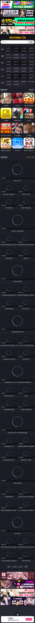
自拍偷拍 (16, 55)
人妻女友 (23, 75)
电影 (2, 63)
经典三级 (16, 64)
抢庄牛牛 (31, 51)
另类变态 (31, 64)
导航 (2, 83)
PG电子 (9, 48)
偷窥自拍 (8, 68)
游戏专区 (31, 48)
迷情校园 (8, 78)
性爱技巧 (31, 78)
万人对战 (23, 48)
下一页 (20, 567)
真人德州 (16, 48)
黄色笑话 (23, 78)
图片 (2, 69)
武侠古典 (31, 75)
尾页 (26, 567)
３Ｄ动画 (31, 55)
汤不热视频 (31, 81)
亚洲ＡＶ (8, 55)
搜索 (31, 42)
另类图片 (31, 71)
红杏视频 (8, 84)
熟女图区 (23, 71)
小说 (2, 76)
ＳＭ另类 (31, 57)
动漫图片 (31, 68)
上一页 (14, 567)
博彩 (2, 49)
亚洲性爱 (8, 61)
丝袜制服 (16, 57)
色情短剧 (16, 84)
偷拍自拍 (16, 61)
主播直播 (23, 57)
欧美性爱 (31, 61)
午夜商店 (16, 81)
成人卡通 (23, 61)
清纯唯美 (16, 71)
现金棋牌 (23, 51)
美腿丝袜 (8, 71)
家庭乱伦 (16, 75)
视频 (2, 56)
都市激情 (8, 75)
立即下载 (29, 619)
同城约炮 (8, 81)
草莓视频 (23, 81)
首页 (9, 567)
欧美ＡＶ (23, 55)
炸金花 (16, 51)
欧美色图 (23, 68)
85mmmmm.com (17, 37)
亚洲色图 (16, 68)
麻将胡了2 (8, 51)
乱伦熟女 (23, 64)
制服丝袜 (8, 64)
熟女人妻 (8, 57)
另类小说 (16, 78)
